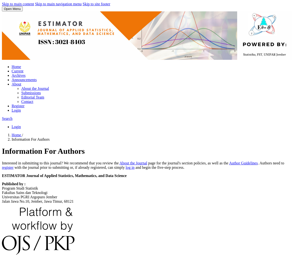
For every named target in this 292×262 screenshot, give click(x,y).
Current (17, 71)
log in (130, 167)
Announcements (24, 80)
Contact (27, 102)
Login (16, 110)
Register (18, 106)
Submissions (31, 93)
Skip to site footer (96, 4)
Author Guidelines (243, 163)
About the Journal (35, 88)
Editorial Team (32, 97)
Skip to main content (18, 4)
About (16, 84)
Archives (19, 75)
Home (16, 67)
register (8, 167)
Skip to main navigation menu (58, 4)
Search (7, 118)
